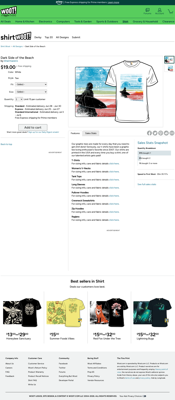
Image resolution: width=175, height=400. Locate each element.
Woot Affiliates (94, 363)
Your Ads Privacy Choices (131, 396)
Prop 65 (91, 372)
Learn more (113, 2)
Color (11, 72)
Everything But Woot (68, 376)
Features (75, 133)
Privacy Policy (94, 376)
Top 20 (49, 37)
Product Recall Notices (38, 376)
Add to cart (32, 127)
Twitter (62, 368)
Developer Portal (66, 380)
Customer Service (36, 363)
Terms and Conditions (97, 368)
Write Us (32, 384)
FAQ (7, 372)
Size (11, 92)
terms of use (130, 378)
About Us (9, 363)
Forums (147, 11)
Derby (37, 37)
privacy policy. (145, 378)
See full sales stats (147, 184)
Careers (8, 368)
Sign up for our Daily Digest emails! (43, 132)
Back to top (6, 144)
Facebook (63, 363)
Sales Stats (91, 133)
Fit (12, 84)
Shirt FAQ (32, 380)
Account (159, 11)
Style (11, 78)
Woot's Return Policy (37, 368)
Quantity (9, 99)
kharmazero (11, 60)
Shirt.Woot (16, 36)
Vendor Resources (96, 380)
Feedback (9, 376)
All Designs (62, 37)
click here (114, 163)
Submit (76, 37)
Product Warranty (36, 372)
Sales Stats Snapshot (153, 143)
